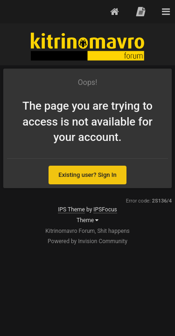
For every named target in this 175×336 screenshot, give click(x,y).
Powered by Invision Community (87, 241)
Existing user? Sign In (87, 174)
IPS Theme (71, 209)
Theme (87, 220)
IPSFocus (105, 209)
